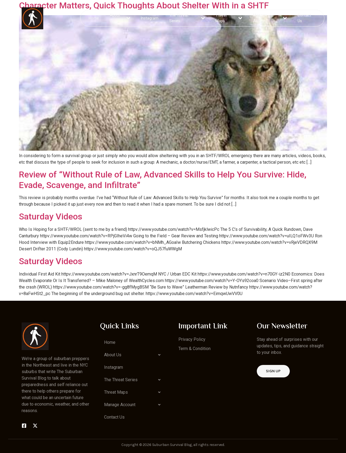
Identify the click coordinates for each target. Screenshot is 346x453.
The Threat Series (187, 18)
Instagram (150, 18)
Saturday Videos (50, 216)
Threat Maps (229, 18)
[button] (134, 355)
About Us (120, 18)
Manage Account (270, 18)
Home (94, 18)
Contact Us (304, 18)
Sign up (273, 371)
